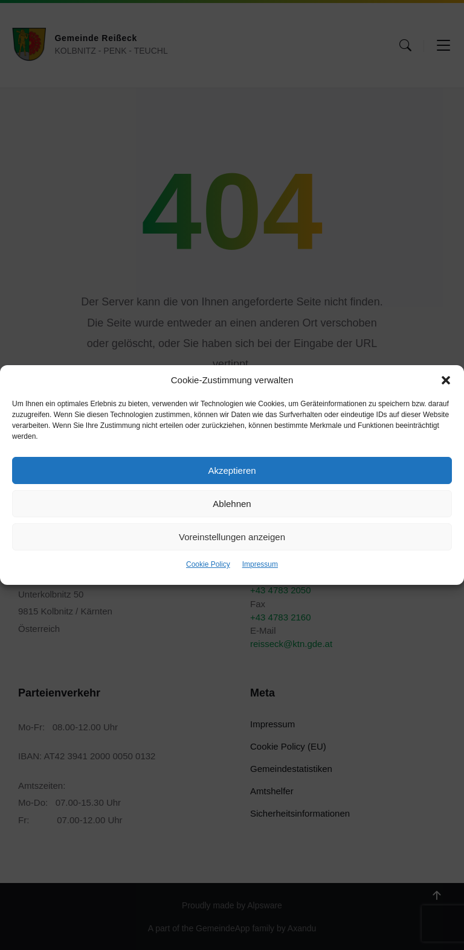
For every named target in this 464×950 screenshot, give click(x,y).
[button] (446, 380)
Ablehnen (232, 504)
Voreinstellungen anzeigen (232, 537)
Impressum (260, 564)
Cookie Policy (208, 564)
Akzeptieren (232, 470)
